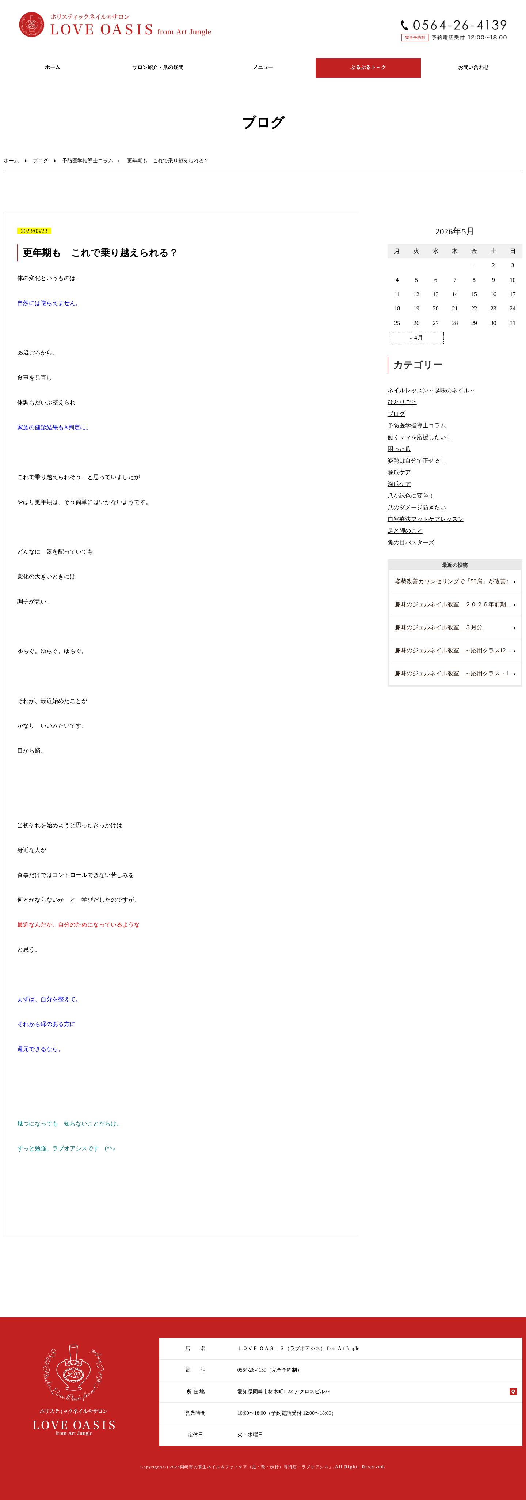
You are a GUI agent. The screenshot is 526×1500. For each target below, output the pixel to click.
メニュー (263, 67)
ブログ (40, 160)
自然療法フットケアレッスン (426, 519)
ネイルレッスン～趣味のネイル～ (431, 390)
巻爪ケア (399, 472)
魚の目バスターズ (411, 542)
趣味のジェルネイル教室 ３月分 (439, 627)
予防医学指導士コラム (87, 160)
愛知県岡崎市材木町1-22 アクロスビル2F (283, 1391)
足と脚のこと (405, 531)
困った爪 (399, 449)
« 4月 (416, 338)
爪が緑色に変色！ (411, 496)
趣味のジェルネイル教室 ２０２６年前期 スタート (458, 604)
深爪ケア (399, 484)
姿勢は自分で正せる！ (417, 460)
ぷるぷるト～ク (368, 67)
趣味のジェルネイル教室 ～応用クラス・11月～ (458, 673)
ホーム (52, 67)
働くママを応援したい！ (420, 437)
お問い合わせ (473, 67)
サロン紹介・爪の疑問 (157, 67)
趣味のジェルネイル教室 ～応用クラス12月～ (456, 650)
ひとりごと (402, 402)
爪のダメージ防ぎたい (417, 507)
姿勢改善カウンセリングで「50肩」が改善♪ (452, 581)
